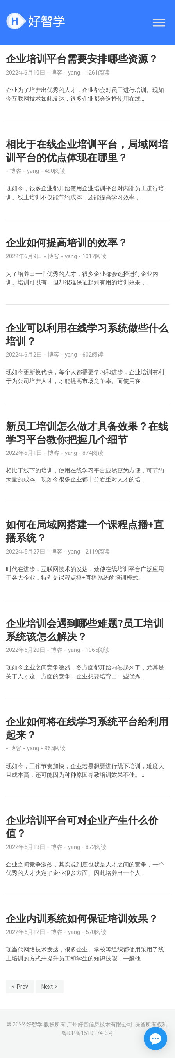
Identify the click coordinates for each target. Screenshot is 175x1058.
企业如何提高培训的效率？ (67, 243)
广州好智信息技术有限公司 (99, 1024)
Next (47, 986)
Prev (22, 986)
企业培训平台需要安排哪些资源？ (82, 59)
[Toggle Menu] (159, 22)
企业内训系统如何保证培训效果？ (82, 919)
